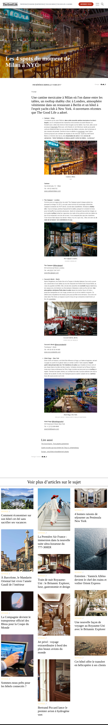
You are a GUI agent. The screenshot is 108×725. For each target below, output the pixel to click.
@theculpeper (58, 265)
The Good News (50, 4)
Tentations (23, 4)
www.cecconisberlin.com (52, 352)
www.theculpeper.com (51, 273)
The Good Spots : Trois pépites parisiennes (55, 444)
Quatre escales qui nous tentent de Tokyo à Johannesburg (60, 448)
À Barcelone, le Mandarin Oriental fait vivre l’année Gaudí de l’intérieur (16, 581)
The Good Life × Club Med (64, 4)
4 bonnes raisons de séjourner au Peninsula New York (88, 517)
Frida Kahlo (54, 127)
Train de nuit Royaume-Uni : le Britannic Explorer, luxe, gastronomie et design (54, 583)
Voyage (8, 52)
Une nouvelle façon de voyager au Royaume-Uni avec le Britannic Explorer (90, 625)
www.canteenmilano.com (52, 191)
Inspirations (40, 4)
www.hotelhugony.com (51, 429)
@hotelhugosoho (57, 421)
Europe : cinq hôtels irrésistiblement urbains (55, 452)
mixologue (81, 131)
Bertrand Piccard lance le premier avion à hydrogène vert (53, 711)
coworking (52, 299)
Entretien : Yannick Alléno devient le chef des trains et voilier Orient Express (91, 579)
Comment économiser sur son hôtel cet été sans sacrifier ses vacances (16, 519)
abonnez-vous (86, 4)
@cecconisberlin (60, 344)
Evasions (32, 4)
